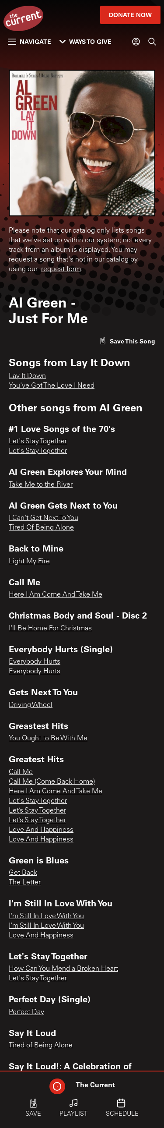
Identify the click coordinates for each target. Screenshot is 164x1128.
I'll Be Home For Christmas (50, 628)
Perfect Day (26, 1012)
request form (61, 269)
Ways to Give (85, 41)
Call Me (21, 772)
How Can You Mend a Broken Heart (63, 968)
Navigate (29, 41)
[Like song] (127, 341)
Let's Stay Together (38, 441)
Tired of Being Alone (41, 1045)
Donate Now (130, 15)
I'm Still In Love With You (46, 916)
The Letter (25, 882)
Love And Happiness (41, 830)
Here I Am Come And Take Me (55, 594)
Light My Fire (29, 561)
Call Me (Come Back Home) (52, 781)
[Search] (152, 42)
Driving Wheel (30, 705)
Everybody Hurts (34, 661)
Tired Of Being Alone (41, 527)
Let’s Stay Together (37, 810)
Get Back (23, 873)
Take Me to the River (41, 484)
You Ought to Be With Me (48, 738)
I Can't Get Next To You (43, 518)
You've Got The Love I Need (51, 385)
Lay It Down (27, 376)
